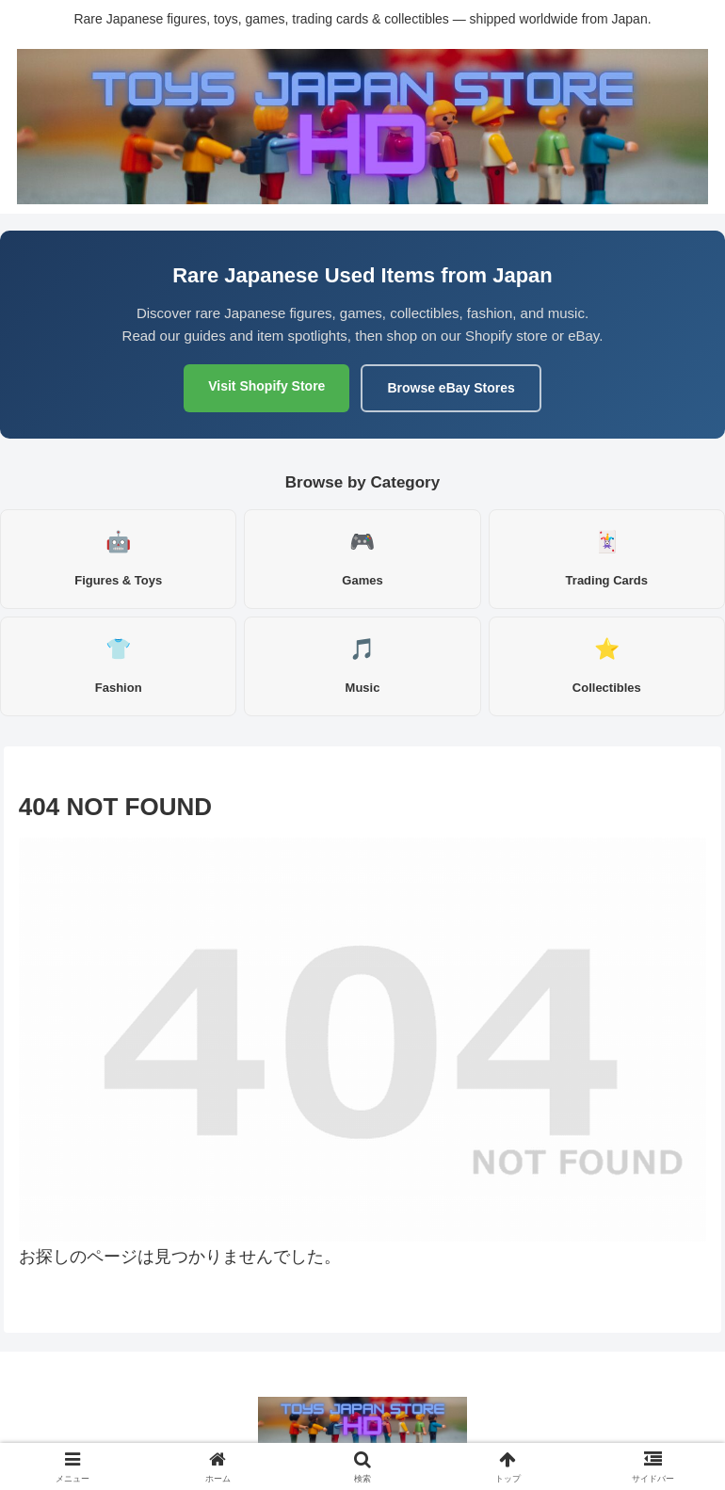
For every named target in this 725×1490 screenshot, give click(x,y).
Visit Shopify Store (266, 385)
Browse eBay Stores (450, 387)
